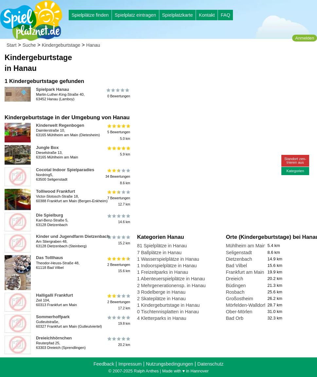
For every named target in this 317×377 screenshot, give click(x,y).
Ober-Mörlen (239, 311)
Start (11, 45)
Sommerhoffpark (53, 316)
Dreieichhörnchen (54, 338)
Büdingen (236, 285)
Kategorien (295, 171)
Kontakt (207, 15)
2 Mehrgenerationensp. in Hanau (171, 285)
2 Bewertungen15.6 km (118, 264)
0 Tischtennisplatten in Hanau (168, 311)
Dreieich (234, 278)
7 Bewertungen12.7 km (118, 198)
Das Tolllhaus (49, 257)
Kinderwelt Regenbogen (60, 125)
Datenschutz (210, 364)
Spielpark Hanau (52, 89)
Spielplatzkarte (177, 15)
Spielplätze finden (90, 15)
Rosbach (235, 292)
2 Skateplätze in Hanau (161, 298)
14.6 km (118, 219)
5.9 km (118, 151)
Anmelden (304, 38)
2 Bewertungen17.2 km (118, 302)
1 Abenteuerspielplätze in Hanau (171, 278)
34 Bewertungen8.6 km (117, 177)
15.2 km (118, 240)
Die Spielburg (49, 215)
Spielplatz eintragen (135, 15)
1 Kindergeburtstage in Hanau (168, 305)
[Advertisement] (211, 62)
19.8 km (118, 320)
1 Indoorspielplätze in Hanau (167, 265)
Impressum (130, 364)
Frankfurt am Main (245, 272)
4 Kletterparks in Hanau (161, 318)
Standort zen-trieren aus (295, 160)
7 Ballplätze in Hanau (159, 252)
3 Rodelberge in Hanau (161, 292)
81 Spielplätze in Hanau (162, 245)
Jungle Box (47, 147)
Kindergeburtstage (61, 45)
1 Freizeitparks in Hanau (162, 272)
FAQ (225, 15)
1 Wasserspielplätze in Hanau (168, 259)
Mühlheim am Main (246, 245)
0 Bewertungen (118, 93)
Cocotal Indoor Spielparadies (65, 169)
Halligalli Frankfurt (54, 295)
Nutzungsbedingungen (169, 364)
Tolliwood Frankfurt (55, 191)
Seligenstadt (239, 252)
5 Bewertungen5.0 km (118, 132)
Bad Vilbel (236, 265)
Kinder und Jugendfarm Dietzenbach (73, 236)
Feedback (104, 364)
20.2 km (118, 342)
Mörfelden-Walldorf (245, 305)
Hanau (93, 45)
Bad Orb (234, 318)
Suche (29, 45)
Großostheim (239, 298)
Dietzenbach (239, 259)
